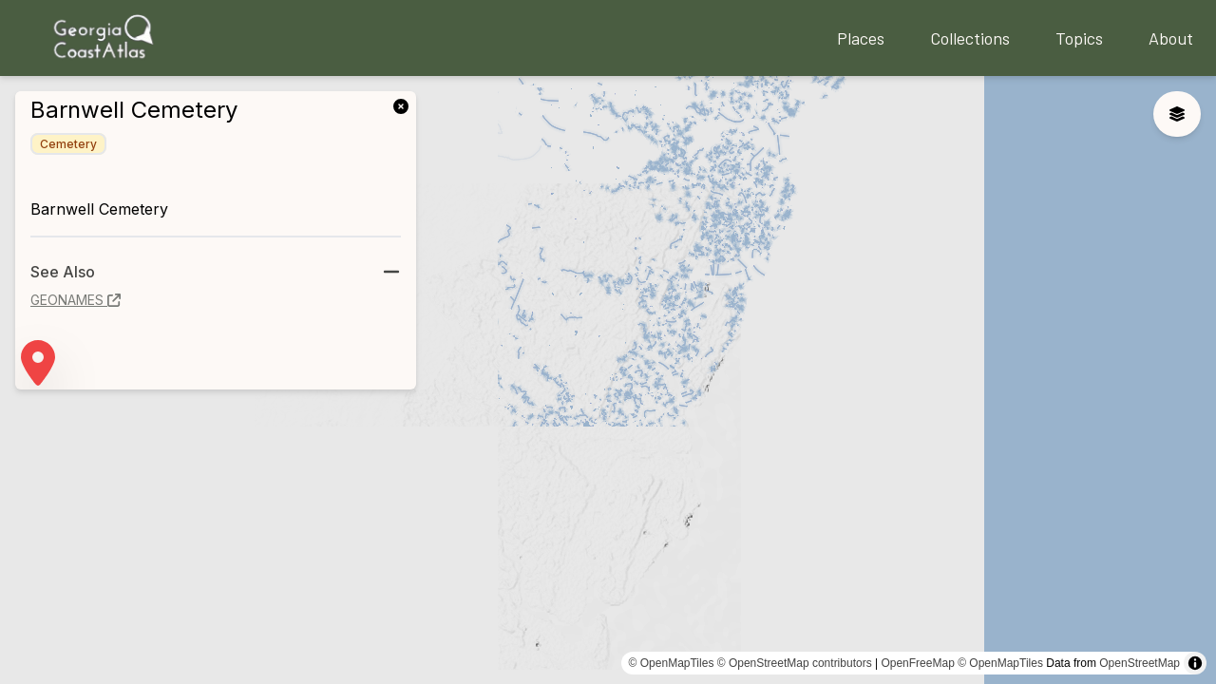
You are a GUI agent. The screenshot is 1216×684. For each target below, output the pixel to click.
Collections (970, 38)
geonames (75, 300)
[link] (404, 104)
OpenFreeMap (917, 663)
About (1171, 38)
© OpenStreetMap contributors (794, 663)
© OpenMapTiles (671, 663)
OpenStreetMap (1139, 663)
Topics (1079, 38)
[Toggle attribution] (1195, 663)
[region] (608, 380)
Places (860, 38)
